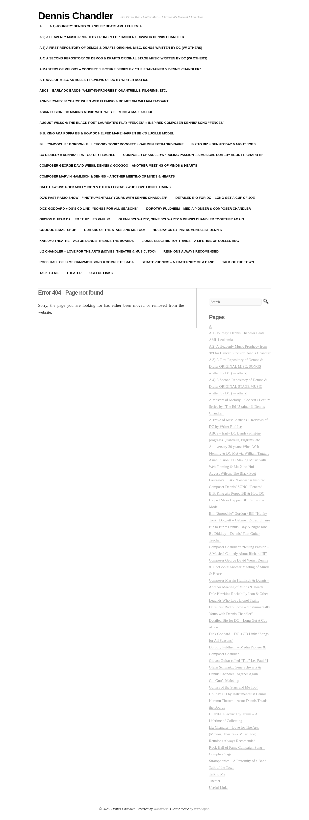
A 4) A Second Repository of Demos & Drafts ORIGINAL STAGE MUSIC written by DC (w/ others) (123, 58)
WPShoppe (201, 809)
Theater (74, 273)
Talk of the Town (238, 262)
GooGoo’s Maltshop (57, 230)
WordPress (161, 809)
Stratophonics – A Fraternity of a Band (178, 262)
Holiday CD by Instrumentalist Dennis (187, 230)
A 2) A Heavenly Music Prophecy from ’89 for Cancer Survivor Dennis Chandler (111, 37)
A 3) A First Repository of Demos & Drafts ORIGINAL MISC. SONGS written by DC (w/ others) (120, 48)
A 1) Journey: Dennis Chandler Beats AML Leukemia (96, 26)
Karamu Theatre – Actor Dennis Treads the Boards (86, 241)
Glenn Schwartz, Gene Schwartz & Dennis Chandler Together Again (181, 219)
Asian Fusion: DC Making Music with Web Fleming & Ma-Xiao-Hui (95, 112)
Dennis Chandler (75, 15)
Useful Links (101, 273)
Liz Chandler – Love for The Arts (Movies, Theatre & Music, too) (97, 251)
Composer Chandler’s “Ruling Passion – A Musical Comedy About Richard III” (193, 155)
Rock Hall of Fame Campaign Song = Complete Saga (86, 262)
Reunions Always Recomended (191, 251)
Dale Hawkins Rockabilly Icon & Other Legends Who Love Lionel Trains (105, 187)
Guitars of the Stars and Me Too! (114, 230)
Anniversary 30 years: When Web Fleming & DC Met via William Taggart (103, 101)
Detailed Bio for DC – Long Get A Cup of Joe (215, 198)
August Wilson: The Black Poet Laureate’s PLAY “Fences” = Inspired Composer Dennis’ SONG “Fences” (131, 123)
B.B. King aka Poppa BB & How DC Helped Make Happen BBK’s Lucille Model (106, 133)
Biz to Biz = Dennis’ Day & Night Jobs (223, 144)
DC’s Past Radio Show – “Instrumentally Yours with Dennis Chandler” (103, 198)
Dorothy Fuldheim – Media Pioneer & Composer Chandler (198, 208)
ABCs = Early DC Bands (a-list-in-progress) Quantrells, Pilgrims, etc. (103, 90)
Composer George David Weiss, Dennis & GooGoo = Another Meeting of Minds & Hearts (118, 165)
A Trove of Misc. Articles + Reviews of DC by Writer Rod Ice (93, 80)
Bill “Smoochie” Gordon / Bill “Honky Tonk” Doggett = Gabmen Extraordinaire (111, 144)
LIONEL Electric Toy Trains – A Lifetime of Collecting (190, 241)
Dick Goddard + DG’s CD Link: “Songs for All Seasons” (88, 208)
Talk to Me (49, 273)
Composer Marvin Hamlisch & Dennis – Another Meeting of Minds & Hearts (107, 176)
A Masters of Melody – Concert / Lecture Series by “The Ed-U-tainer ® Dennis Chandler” (120, 69)
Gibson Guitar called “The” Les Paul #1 (74, 219)
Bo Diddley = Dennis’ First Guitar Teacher (77, 155)
